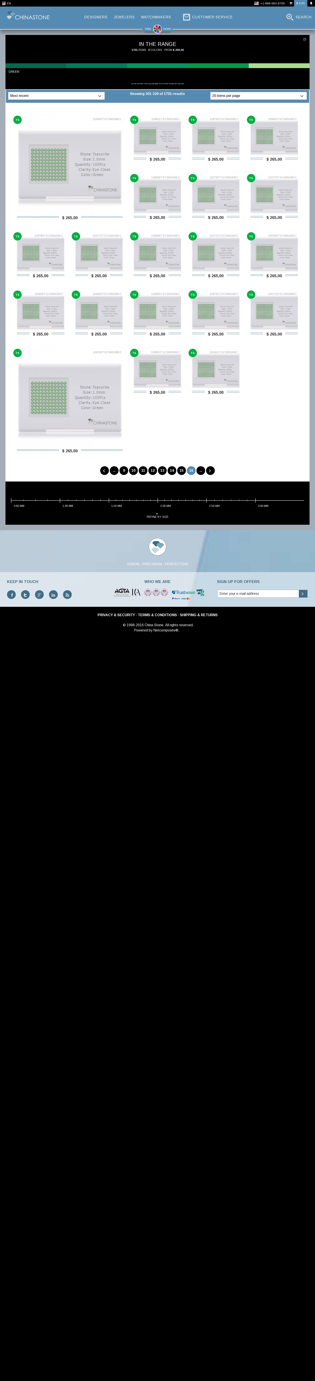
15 (182, 470)
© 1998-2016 (133, 625)
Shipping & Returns (199, 615)
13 (162, 470)
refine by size (157, 515)
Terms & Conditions (157, 615)
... (114, 470)
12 (153, 470)
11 (143, 470)
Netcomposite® (165, 630)
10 (133, 470)
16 (191, 470)
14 (172, 470)
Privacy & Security (116, 615)
